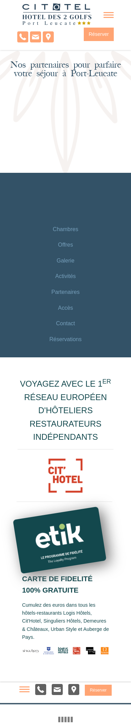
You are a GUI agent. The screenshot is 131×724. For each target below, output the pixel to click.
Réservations (65, 339)
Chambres (65, 229)
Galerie (65, 261)
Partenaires (65, 292)
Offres (65, 245)
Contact (65, 323)
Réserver (99, 34)
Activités (65, 276)
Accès (65, 308)
